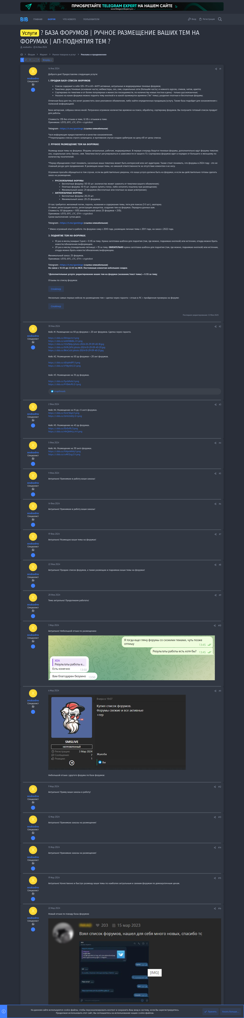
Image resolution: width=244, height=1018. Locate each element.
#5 (220, 473)
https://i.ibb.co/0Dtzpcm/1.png (63, 338)
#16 (219, 908)
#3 (220, 404)
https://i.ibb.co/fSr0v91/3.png (63, 428)
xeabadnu (27, 47)
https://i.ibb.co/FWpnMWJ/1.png (64, 451)
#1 (220, 69)
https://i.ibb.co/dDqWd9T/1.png (64, 362)
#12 (219, 786)
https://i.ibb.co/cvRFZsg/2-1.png (64, 454)
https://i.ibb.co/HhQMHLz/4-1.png (65, 431)
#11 (220, 691)
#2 (220, 326)
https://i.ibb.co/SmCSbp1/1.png (63, 413)
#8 (220, 564)
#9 (220, 595)
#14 (219, 847)
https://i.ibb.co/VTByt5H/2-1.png (64, 365)
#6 (220, 504)
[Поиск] (220, 19)
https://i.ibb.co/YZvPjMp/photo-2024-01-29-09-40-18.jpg (76, 344)
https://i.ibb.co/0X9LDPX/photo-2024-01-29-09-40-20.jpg (76, 347)
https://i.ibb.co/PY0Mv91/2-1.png (64, 384)
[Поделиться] (216, 69)
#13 (219, 817)
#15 (219, 878)
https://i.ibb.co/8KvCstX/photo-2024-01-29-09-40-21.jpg (76, 350)
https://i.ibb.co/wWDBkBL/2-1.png (65, 341)
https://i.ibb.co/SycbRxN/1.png (63, 381)
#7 (220, 534)
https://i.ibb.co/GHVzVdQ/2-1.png (65, 416)
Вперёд (46, 60)
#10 (219, 625)
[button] (58, 19)
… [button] (34, 60)
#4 (220, 443)
